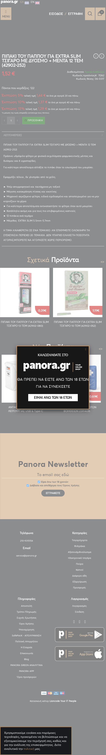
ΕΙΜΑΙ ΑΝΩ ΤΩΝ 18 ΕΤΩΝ (53, 397)
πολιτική (29, 749)
